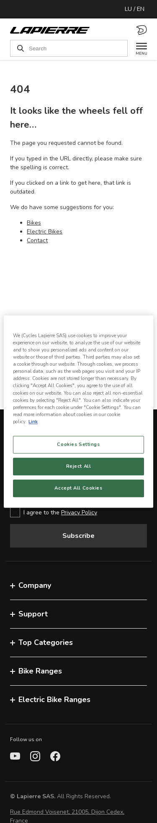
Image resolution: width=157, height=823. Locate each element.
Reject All (78, 466)
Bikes (34, 223)
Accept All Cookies (78, 488)
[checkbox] (78, 512)
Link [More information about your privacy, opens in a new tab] (33, 421)
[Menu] (137, 48)
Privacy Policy (79, 512)
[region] (78, 411)
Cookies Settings (78, 444)
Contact (37, 240)
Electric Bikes (44, 232)
